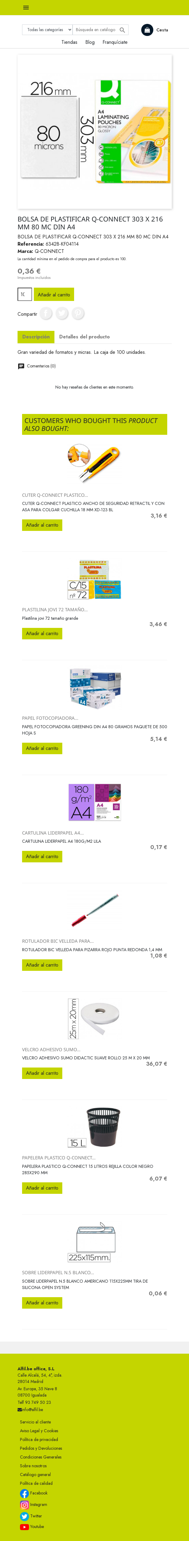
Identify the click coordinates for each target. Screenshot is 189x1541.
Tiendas (69, 42)
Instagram (33, 1505)
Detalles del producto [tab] (84, 336)
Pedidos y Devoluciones (41, 1448)
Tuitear (62, 313)
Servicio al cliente (35, 1422)
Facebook (33, 1493)
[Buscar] (101, 29)
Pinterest (78, 313)
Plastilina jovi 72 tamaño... (55, 609)
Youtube (32, 1526)
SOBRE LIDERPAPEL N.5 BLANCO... (58, 1272)
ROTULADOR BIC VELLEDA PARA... (58, 941)
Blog (90, 42)
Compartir (46, 313)
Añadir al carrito (54, 294)
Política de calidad (36, 1483)
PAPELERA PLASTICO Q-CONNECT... (59, 1158)
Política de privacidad (39, 1439)
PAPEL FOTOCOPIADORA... (50, 718)
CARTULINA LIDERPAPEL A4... (53, 833)
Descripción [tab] (36, 336)
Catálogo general (35, 1475)
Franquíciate (115, 42)
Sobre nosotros (33, 1466)
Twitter (31, 1516)
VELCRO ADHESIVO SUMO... (51, 1049)
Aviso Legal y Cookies (39, 1431)
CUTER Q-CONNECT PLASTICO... (55, 495)
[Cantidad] (25, 294)
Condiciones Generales (40, 1457)
